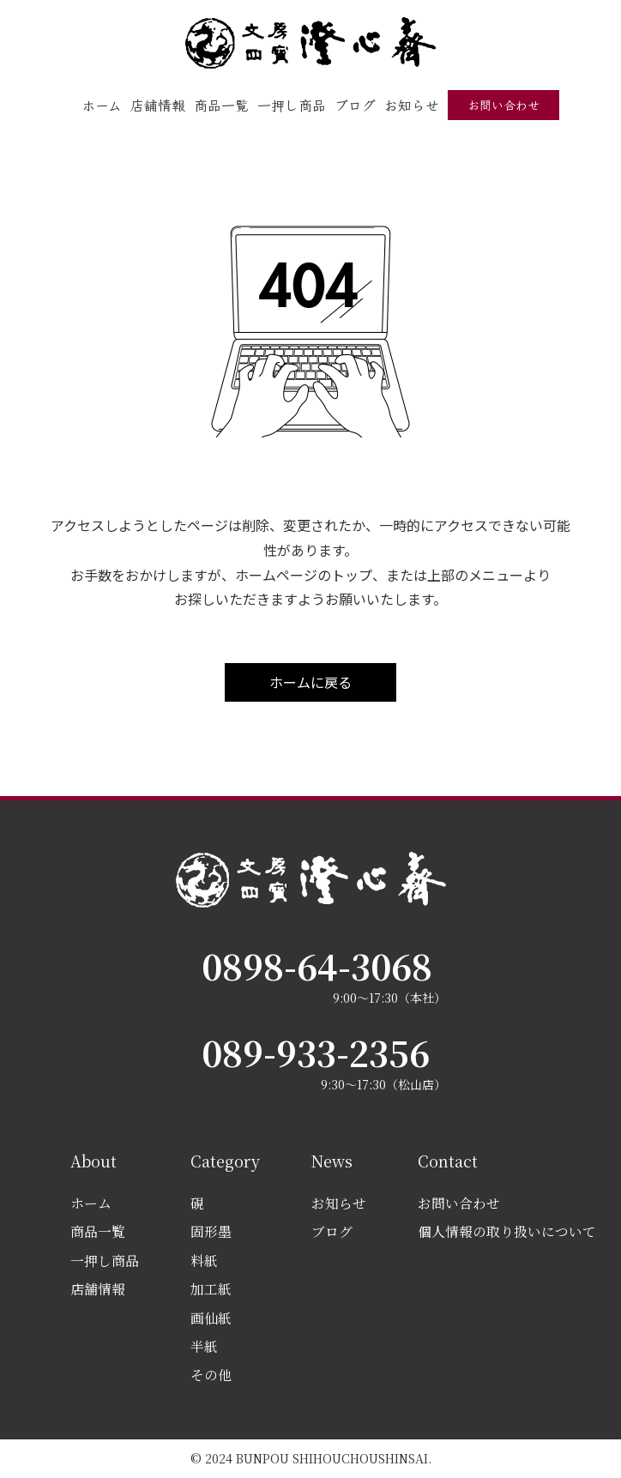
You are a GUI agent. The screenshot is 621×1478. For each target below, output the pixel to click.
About (93, 1160)
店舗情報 (157, 104)
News (332, 1160)
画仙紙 (211, 1318)
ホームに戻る (310, 682)
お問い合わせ (503, 104)
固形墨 (211, 1231)
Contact (448, 1160)
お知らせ (411, 104)
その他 (211, 1374)
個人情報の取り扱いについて (507, 1231)
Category (225, 1160)
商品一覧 (221, 104)
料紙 (204, 1260)
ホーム (101, 104)
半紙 (204, 1346)
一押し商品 (291, 104)
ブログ (355, 104)
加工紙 (211, 1289)
